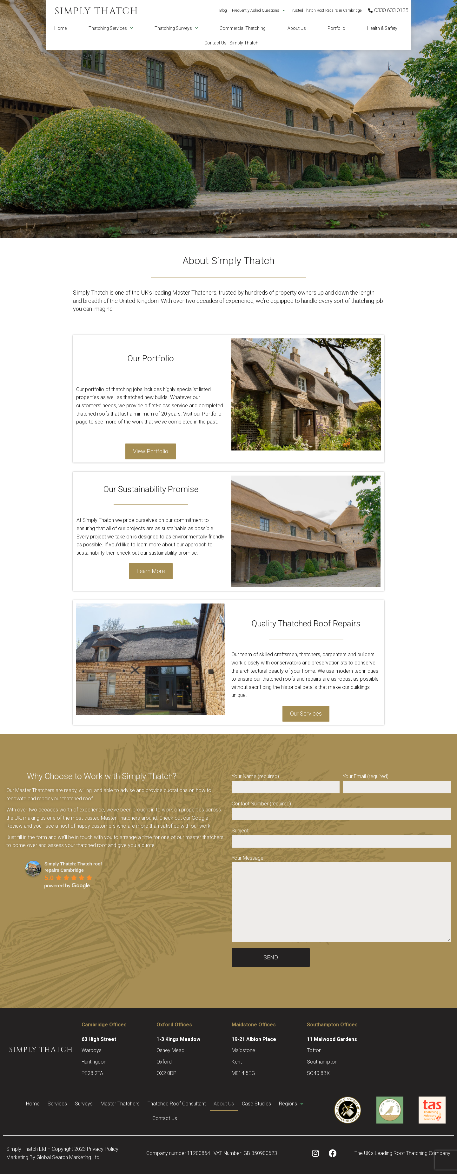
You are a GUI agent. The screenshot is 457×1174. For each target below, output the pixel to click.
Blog (223, 10)
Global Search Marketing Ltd (67, 1157)
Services (64, 1104)
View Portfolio (150, 451)
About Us (297, 28)
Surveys (95, 1104)
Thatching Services (111, 28)
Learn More (150, 571)
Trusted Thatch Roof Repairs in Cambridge (325, 10)
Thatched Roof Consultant (198, 1104)
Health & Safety (382, 28)
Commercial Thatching (243, 28)
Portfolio (336, 28)
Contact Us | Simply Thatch (231, 42)
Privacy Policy (102, 1149)
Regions (146, 1118)
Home (60, 28)
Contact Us (183, 1118)
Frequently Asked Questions (258, 10)
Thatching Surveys (176, 28)
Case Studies (286, 1104)
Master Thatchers (136, 1104)
